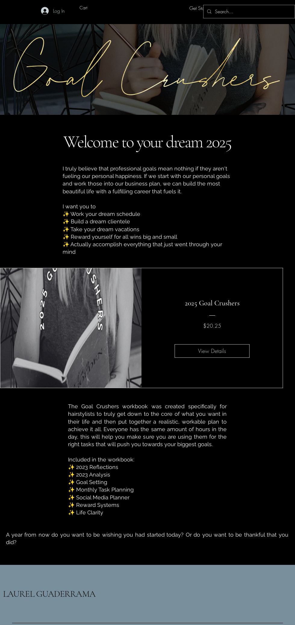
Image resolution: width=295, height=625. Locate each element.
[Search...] (248, 11)
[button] (88, 8)
